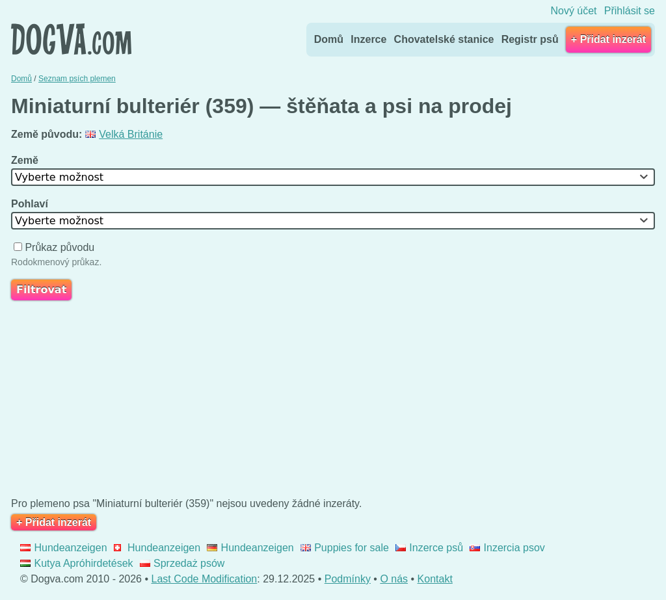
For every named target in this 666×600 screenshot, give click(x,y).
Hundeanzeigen (63, 547)
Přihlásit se (629, 10)
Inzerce (368, 39)
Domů (328, 39)
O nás (394, 578)
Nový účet (573, 10)
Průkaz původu (56, 247)
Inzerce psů (429, 547)
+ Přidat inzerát (608, 39)
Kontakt (435, 578)
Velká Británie (124, 134)
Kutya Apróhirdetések (76, 563)
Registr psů (530, 39)
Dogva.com (71, 39)
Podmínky (348, 578)
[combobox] (333, 177)
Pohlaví (31, 203)
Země (26, 160)
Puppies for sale (344, 547)
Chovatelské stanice (444, 39)
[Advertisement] (333, 402)
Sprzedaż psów (182, 563)
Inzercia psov (507, 547)
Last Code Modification (205, 578)
